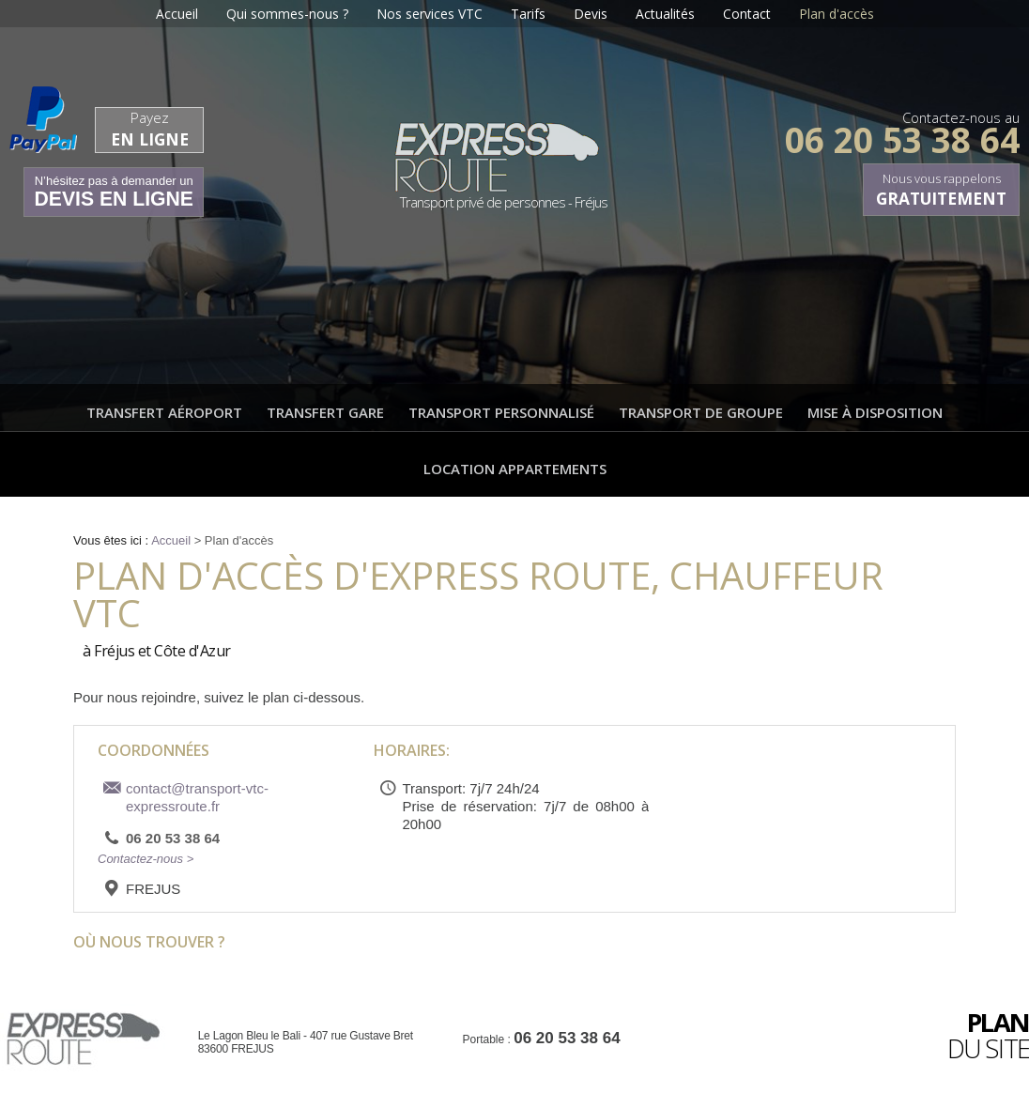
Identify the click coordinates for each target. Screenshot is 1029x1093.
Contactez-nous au (902, 129)
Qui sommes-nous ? (287, 14)
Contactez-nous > (145, 859)
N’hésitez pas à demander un (113, 192)
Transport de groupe (701, 412)
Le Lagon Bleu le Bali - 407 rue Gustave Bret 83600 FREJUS (305, 1042)
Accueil (177, 14)
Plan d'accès (836, 14)
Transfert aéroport (164, 412)
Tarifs (528, 14)
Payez (149, 129)
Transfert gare (325, 412)
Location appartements (515, 468)
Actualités (665, 14)
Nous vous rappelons (941, 189)
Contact (747, 14)
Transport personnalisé (501, 412)
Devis (590, 14)
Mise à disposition (875, 412)
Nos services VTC (429, 14)
